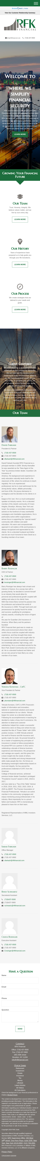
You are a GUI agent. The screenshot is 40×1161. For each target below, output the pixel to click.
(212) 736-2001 (29, 1143)
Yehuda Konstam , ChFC (13, 686)
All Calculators (20, 1090)
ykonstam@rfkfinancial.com (14, 701)
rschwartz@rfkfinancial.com (14, 906)
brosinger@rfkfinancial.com (14, 582)
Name (4, 975)
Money (20, 1080)
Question (5, 1010)
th (4, 1140)
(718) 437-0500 (29, 38)
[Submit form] (20, 1029)
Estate (20, 1073)
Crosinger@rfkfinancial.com (14, 951)
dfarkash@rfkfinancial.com (14, 459)
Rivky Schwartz (9, 891)
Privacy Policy (7, 1152)
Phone (4, 998)
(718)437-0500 (10, 899)
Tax (20, 1078)
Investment (20, 1071)
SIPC (9, 1138)
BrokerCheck (12, 1095)
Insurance (20, 1076)
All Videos (20, 1088)
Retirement (20, 1068)
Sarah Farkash (9, 846)
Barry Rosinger (9, 568)
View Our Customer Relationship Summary (20, 13)
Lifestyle (20, 1083)
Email (4, 987)
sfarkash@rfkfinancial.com (14, 860)
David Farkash (9, 445)
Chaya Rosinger (9, 937)
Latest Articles (20, 1085)
